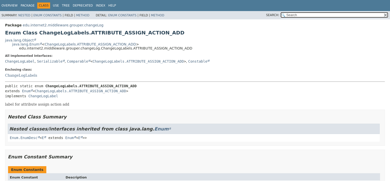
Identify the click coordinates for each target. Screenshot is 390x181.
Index (100, 5)
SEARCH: (272, 15)
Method (82, 15)
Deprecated (83, 5)
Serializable (49, 61)
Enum (26, 91)
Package (27, 5)
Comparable (77, 61)
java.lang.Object (19, 40)
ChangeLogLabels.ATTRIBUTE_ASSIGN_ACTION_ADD (90, 44)
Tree (66, 5)
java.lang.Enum (26, 44)
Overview (10, 5)
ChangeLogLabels (21, 75)
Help (112, 5)
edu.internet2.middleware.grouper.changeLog (63, 25)
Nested (24, 15)
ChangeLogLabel (20, 61)
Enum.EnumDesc (24, 138)
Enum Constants (47, 15)
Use (56, 5)
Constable (197, 61)
